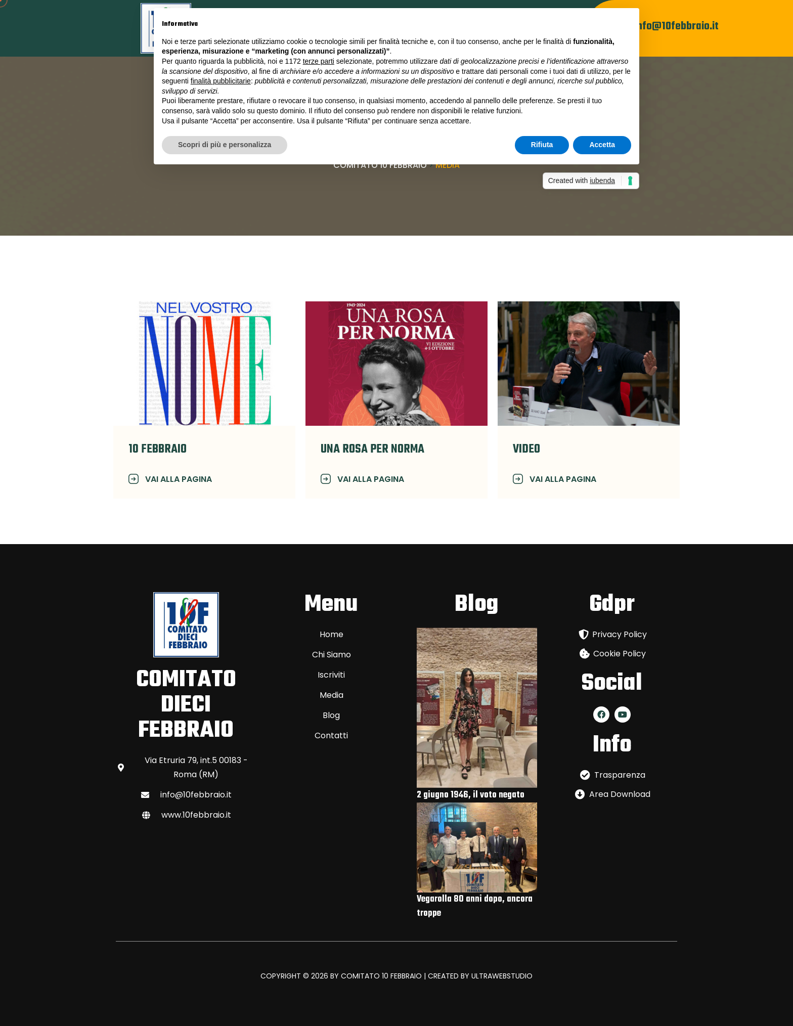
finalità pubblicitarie (221, 81)
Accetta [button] (602, 145)
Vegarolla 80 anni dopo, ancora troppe (475, 906)
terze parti (318, 61)
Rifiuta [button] (542, 145)
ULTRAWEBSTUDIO (502, 976)
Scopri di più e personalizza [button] (224, 145)
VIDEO (526, 449)
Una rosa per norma (372, 449)
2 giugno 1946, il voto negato (470, 795)
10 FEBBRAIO (157, 449)
